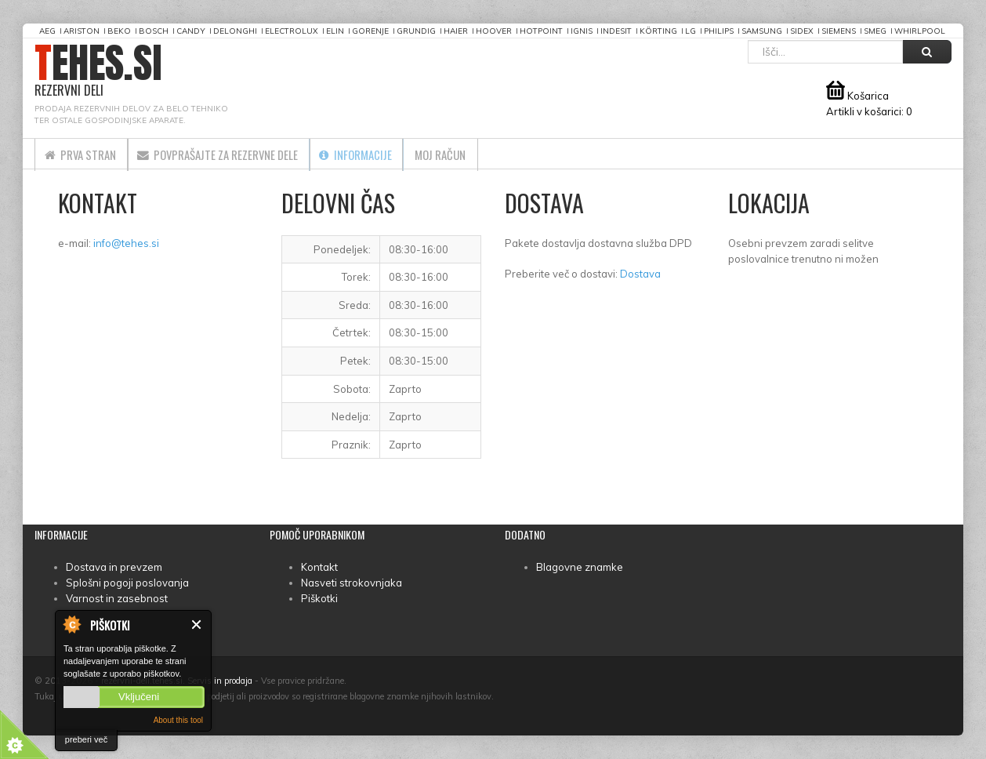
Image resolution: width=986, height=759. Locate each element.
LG (690, 31)
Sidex (802, 31)
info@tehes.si (126, 243)
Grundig (416, 31)
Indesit (616, 31)
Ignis (582, 31)
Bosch (154, 31)
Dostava (640, 273)
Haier (456, 31)
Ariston (81, 31)
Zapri (197, 624)
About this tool (178, 720)
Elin (335, 31)
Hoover (494, 31)
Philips (719, 31)
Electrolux (291, 31)
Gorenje (370, 31)
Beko (119, 31)
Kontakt (319, 567)
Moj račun (500, 153)
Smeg (875, 31)
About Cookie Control (71, 624)
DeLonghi (235, 31)
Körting (658, 31)
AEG (47, 31)
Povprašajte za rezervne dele (244, 153)
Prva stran (88, 153)
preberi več (86, 739)
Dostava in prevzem (114, 567)
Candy (190, 31)
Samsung (761, 31)
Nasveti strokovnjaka (351, 582)
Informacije (400, 153)
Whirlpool (919, 31)
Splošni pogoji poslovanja (127, 582)
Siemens (838, 31)
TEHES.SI (98, 71)
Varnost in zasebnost (117, 598)
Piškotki (319, 598)
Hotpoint (541, 31)
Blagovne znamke (579, 567)
